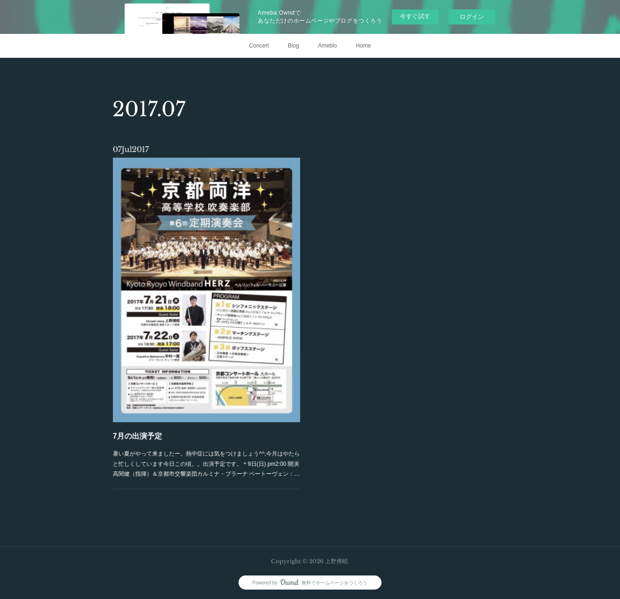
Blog (293, 45)
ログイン (472, 16)
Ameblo (327, 45)
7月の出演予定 (145, 421)
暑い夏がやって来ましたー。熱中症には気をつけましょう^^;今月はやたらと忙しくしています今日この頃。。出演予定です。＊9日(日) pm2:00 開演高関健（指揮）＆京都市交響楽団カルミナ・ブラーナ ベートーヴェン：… (206, 446)
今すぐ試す (415, 16)
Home (363, 45)
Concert (259, 45)
